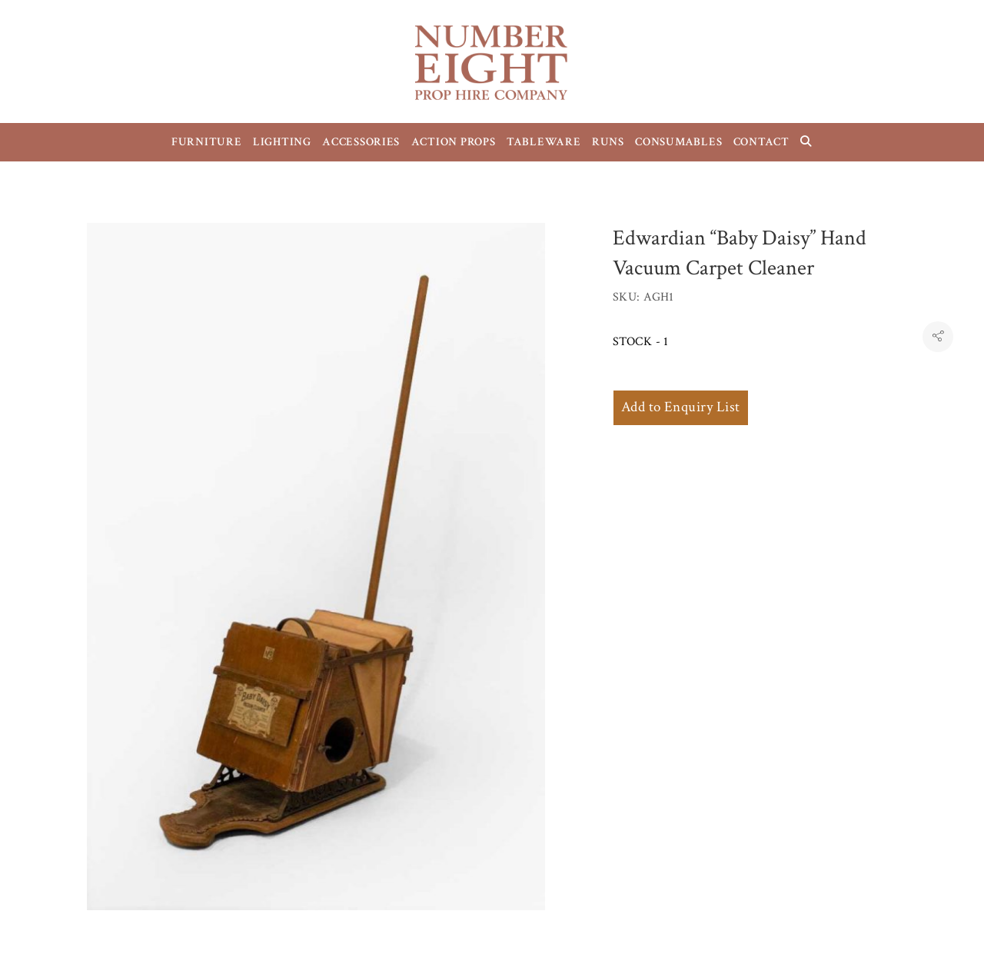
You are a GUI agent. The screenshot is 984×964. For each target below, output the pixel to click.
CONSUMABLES (678, 142)
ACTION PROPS (453, 142)
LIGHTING (282, 142)
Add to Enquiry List (680, 407)
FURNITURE (206, 142)
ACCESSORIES (361, 142)
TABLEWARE (544, 142)
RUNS (608, 142)
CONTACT (761, 142)
